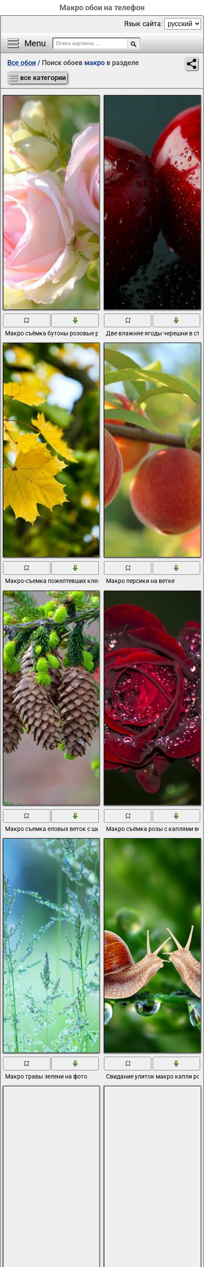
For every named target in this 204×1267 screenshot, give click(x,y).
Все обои (21, 63)
